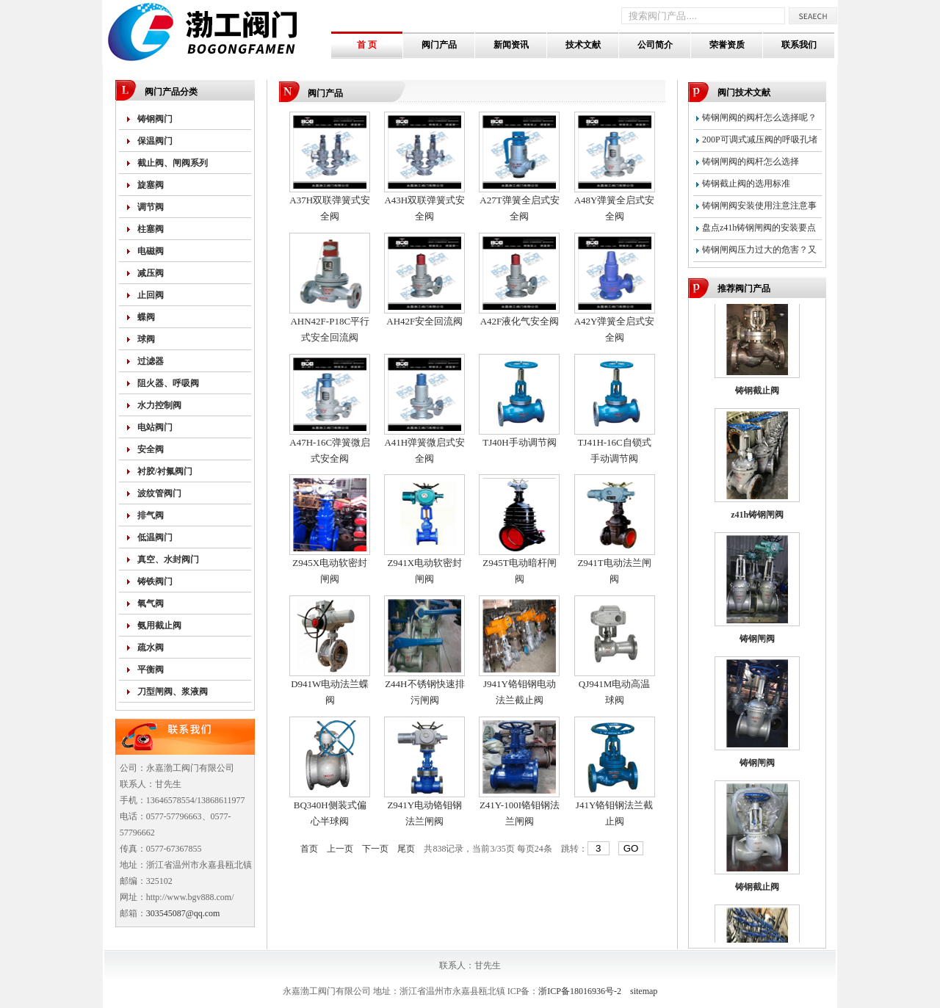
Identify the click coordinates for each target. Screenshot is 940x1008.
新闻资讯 (511, 45)
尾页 (406, 849)
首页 (309, 849)
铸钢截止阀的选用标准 (746, 183)
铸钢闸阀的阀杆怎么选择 (750, 161)
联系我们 (799, 45)
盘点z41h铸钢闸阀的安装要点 (759, 227)
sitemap (643, 991)
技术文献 (583, 45)
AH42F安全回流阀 (424, 321)
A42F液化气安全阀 (520, 321)
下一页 (375, 849)
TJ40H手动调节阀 (519, 442)
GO (631, 848)
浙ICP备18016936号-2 (579, 991)
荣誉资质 (727, 45)
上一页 (340, 849)
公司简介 (655, 45)
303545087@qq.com (183, 913)
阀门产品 (439, 45)
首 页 (367, 45)
